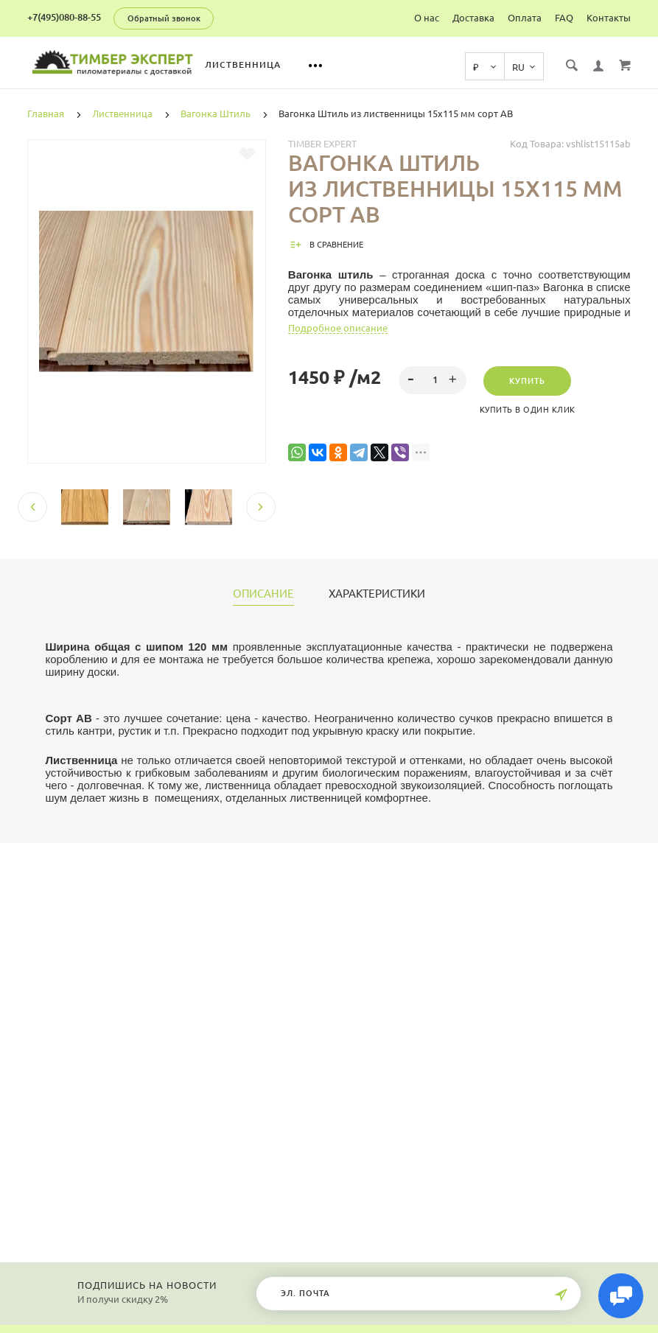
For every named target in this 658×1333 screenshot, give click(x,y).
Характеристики (377, 594)
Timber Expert (322, 144)
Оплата (525, 18)
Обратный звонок (163, 18)
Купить (527, 381)
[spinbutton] (432, 380)
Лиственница (269, 64)
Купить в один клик (527, 409)
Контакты (609, 18)
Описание (263, 594)
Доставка (473, 18)
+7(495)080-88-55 (64, 17)
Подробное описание (338, 328)
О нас (426, 18)
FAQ (564, 18)
